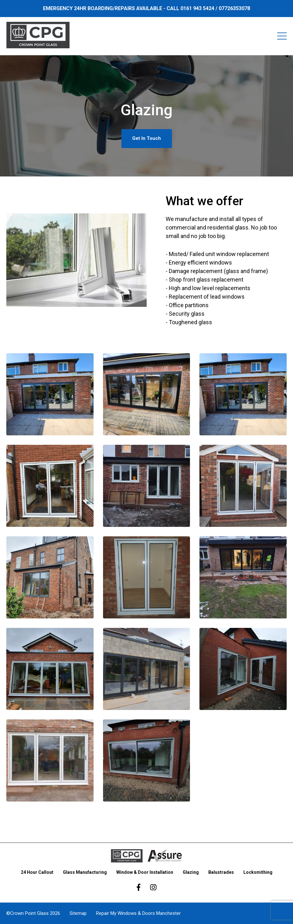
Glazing (191, 872)
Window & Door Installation (144, 872)
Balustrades (221, 872)
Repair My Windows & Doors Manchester (138, 913)
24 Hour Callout (37, 872)
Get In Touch (146, 138)
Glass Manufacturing (85, 872)
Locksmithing (257, 872)
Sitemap (78, 913)
